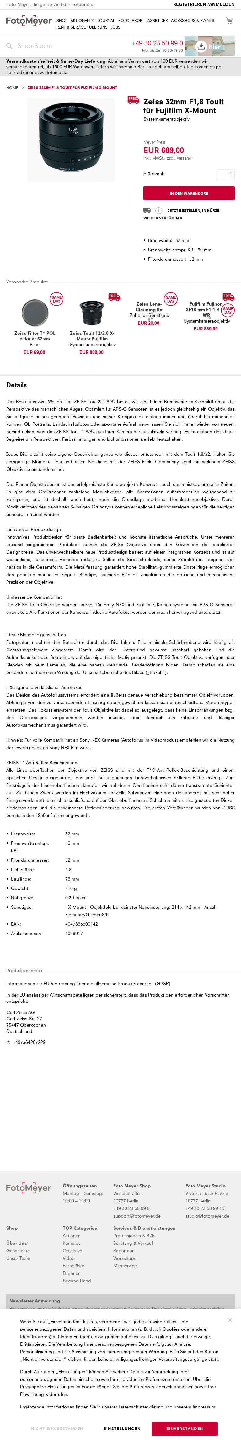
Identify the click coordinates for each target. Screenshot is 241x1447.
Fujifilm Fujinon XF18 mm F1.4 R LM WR (206, 310)
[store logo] (29, 20)
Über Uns (16, 1243)
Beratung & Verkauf (133, 1243)
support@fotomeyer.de (137, 1216)
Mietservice (125, 1266)
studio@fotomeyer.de (207, 1216)
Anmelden (222, 5)
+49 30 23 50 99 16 (204, 1209)
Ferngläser (73, 1266)
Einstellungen (122, 1429)
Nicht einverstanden (57, 1429)
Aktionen (72, 1236)
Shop (12, 1228)
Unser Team (18, 1258)
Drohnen (72, 1273)
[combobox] (67, 46)
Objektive (72, 1251)
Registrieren (189, 5)
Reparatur (123, 1251)
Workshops (124, 1258)
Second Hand (77, 1281)
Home (12, 88)
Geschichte (18, 1251)
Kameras (72, 1243)
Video (69, 1258)
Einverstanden (184, 1429)
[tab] (119, 384)
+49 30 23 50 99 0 (157, 43)
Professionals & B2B (134, 1236)
